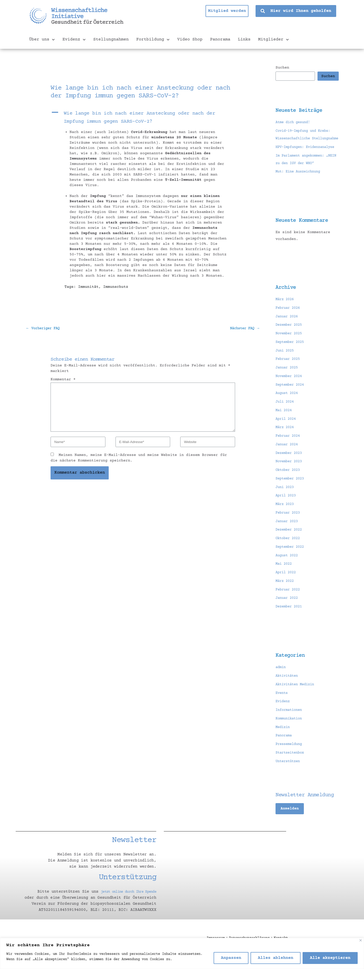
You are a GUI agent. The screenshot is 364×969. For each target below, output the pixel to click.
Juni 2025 (286, 366)
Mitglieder (273, 40)
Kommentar (63, 380)
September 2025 (291, 357)
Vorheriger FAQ (45, 329)
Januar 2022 (288, 613)
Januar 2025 (288, 383)
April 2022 (287, 588)
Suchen (282, 67)
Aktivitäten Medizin (297, 700)
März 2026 (286, 315)
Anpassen (231, 958)
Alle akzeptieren (330, 958)
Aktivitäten (288, 691)
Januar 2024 (288, 460)
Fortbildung (153, 40)
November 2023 (290, 477)
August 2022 (288, 571)
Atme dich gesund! (295, 123)
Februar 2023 (289, 528)
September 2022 (291, 562)
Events (282, 708)
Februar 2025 (289, 374)
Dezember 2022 (290, 545)
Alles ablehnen (275, 958)
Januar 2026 (288, 332)
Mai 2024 (285, 426)
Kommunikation (290, 734)
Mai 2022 (285, 579)
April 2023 (287, 511)
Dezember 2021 (290, 622)
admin (281, 683)
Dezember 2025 (290, 340)
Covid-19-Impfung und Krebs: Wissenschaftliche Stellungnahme (306, 139)
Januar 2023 (288, 537)
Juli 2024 (286, 417)
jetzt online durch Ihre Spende (121, 907)
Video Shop (189, 39)
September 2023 (291, 494)
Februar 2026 (289, 323)
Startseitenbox (291, 768)
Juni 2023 (286, 502)
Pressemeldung (290, 760)
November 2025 (290, 349)
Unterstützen (289, 777)
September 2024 (291, 400)
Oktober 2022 (289, 554)
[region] (182, 953)
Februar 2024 (289, 451)
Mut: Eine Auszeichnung (301, 187)
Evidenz (74, 40)
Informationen (290, 725)
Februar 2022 (289, 605)
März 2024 (286, 443)
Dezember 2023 (290, 468)
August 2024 (288, 409)
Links (244, 39)
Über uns (42, 40)
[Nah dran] (360, 940)
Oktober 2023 (289, 485)
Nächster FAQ (243, 329)
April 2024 (287, 434)
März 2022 (286, 596)
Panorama (220, 39)
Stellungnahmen (111, 39)
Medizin (283, 742)
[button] (143, 117)
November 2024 (290, 391)
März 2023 (286, 520)
